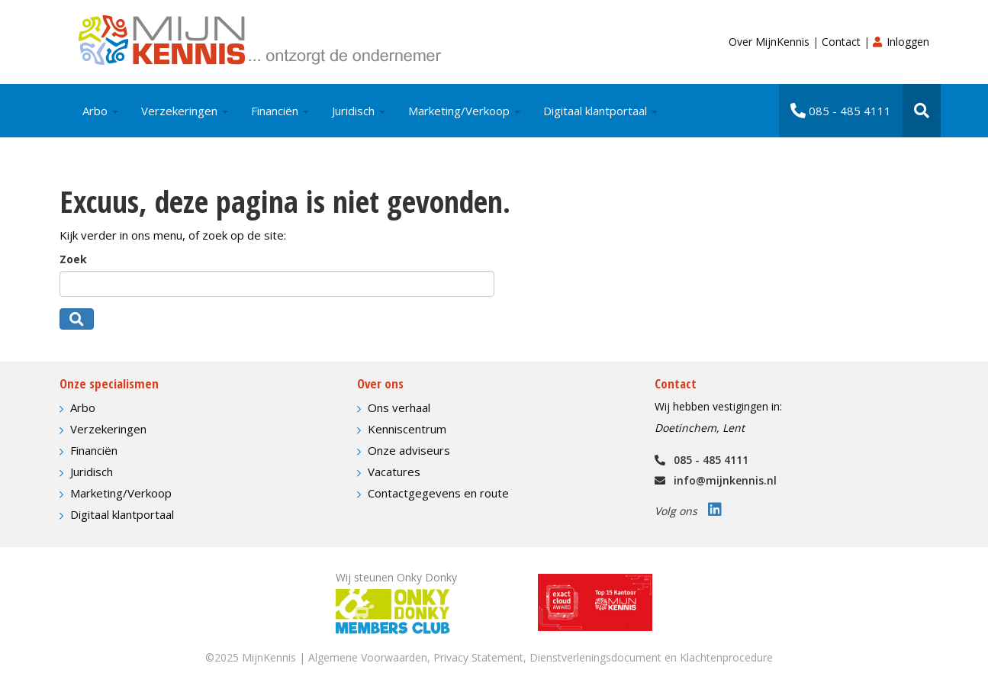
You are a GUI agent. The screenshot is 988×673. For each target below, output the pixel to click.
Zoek (73, 259)
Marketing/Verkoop (464, 110)
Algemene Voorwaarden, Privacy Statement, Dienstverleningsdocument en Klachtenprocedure (540, 657)
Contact (843, 41)
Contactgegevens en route (438, 493)
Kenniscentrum (407, 428)
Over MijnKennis (771, 41)
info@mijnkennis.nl (716, 480)
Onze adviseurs (409, 450)
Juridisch (358, 110)
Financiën (280, 110)
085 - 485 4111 (840, 110)
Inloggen (901, 41)
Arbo (100, 110)
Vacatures (394, 471)
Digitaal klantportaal (600, 110)
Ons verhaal (399, 407)
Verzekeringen (184, 110)
